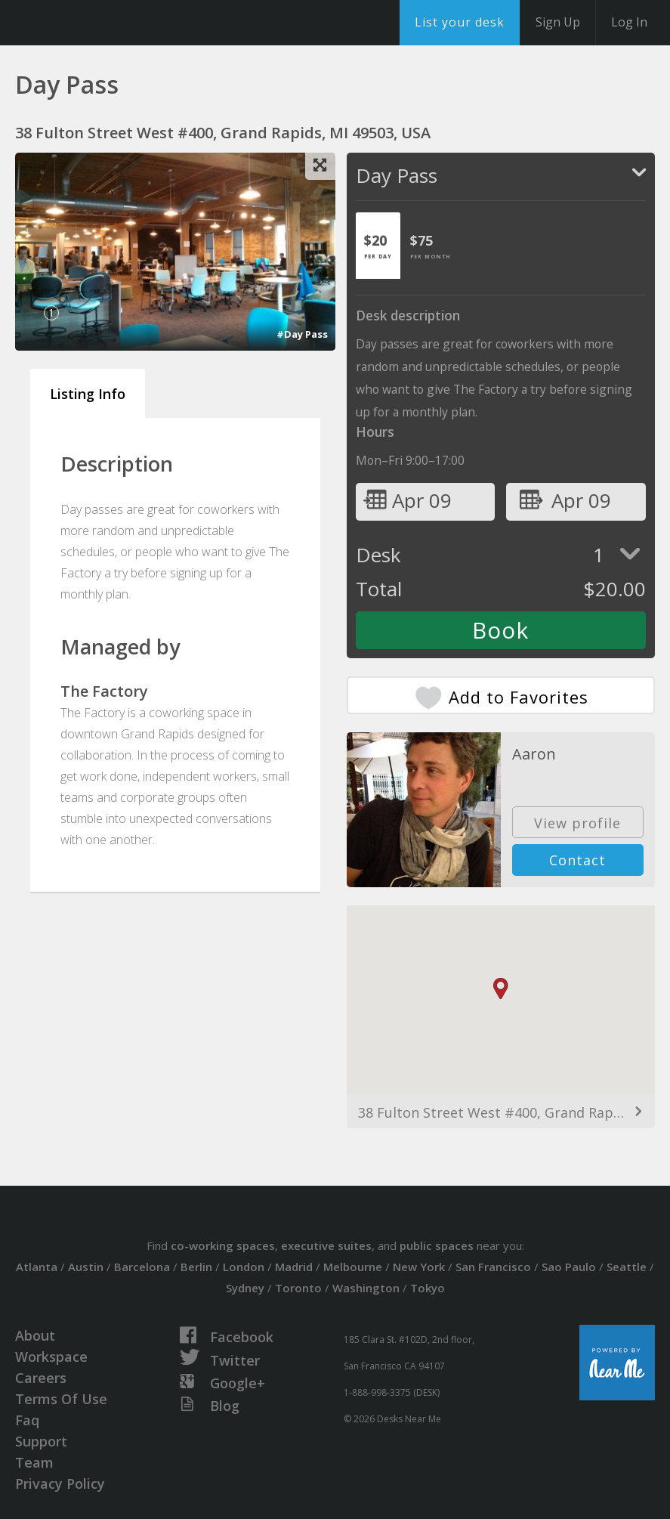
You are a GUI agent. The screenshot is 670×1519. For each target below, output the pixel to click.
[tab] (378, 245)
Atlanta (36, 1266)
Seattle (627, 1266)
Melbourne (352, 1266)
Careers (40, 1378)
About (35, 1335)
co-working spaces (223, 1245)
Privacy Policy (60, 1483)
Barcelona (142, 1266)
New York (419, 1266)
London (243, 1266)
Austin (85, 1266)
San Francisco (493, 1266)
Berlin (196, 1266)
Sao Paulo (569, 1266)
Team (34, 1462)
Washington (366, 1287)
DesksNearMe (105, 22)
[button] (500, 989)
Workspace (51, 1356)
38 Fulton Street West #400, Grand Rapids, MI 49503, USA (501, 1112)
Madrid (294, 1266)
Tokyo (427, 1287)
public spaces (437, 1245)
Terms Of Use (61, 1399)
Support (41, 1441)
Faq (27, 1420)
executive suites (326, 1245)
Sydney (245, 1287)
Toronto (298, 1287)
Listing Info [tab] (87, 394)
